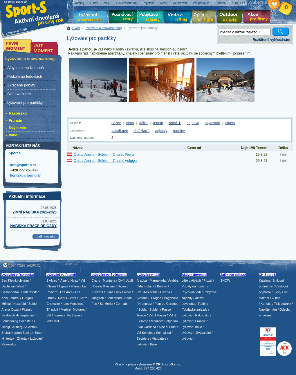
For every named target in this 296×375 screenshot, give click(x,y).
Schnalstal (163, 332)
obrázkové (141, 131)
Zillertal (22, 338)
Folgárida (171, 321)
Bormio (162, 286)
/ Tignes (62, 286)
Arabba (173, 280)
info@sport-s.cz (23, 165)
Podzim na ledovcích (24, 76)
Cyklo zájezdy (205, 17)
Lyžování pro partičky (25, 102)
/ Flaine (74, 286)
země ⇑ (175, 123)
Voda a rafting (178, 17)
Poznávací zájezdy (123, 17)
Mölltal (6, 303)
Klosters (97, 292)
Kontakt (266, 303)
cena (130, 123)
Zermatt (121, 303)
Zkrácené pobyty (21, 85)
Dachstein (26, 321)
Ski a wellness (19, 94)
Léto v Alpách (191, 280)
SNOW (225, 280)
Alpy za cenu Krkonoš (25, 68)
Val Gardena (147, 327)
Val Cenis (73, 315)
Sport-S (15, 153)
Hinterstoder (30, 292)
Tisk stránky (282, 303)
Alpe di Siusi (167, 327)
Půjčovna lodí (191, 292)
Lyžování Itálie (147, 344)
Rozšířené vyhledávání (271, 40)
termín (158, 123)
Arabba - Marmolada (151, 280)
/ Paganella (170, 298)
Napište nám (268, 309)
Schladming (10, 321)
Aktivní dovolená (231, 17)
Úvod (76, 28)
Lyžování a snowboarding (104, 28)
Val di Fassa (157, 315)
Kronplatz (145, 303)
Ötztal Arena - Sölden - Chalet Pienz (104, 154)
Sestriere (143, 338)
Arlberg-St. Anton (24, 327)
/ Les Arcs (65, 292)
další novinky (46, 236)
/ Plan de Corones (165, 303)
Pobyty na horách (194, 286)
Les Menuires (73, 303)
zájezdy (161, 131)
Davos (122, 286)
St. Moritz (106, 303)
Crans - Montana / (104, 280)
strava (230, 123)
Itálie (13, 135)
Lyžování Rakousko (196, 315)
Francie (15, 120)
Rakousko (18, 113)
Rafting (203, 303)
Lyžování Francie (194, 321)
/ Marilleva (156, 321)
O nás (276, 298)
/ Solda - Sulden (148, 309)
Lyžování (91, 17)
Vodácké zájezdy (195, 309)
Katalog (264, 280)
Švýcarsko (18, 128)
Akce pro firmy (258, 17)
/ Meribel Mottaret (72, 309)
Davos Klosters (104, 286)
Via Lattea (159, 338)
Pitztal (26, 309)
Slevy (277, 292)
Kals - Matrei (10, 298)
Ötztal (15, 309)
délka (143, 123)
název (116, 123)
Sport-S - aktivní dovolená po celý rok (38, 12)
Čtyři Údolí (125, 280)
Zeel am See (32, 332)
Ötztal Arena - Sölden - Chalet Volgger (106, 160)
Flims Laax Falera (118, 292)
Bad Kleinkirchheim (15, 280)
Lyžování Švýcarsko (196, 332)
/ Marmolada (145, 286)
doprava (193, 123)
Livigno (156, 298)
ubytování (212, 123)
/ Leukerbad (113, 298)
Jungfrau (97, 298)
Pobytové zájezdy (151, 17)
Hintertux (7, 338)
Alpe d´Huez (69, 280)
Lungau (27, 298)
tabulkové (119, 131)
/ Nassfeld (19, 303)
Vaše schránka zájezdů (279, 5)
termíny (179, 131)
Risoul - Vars (67, 298)
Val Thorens (54, 315)
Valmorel (52, 321)
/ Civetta (164, 292)
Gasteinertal (10, 292)
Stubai (5, 332)
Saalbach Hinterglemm (17, 315)
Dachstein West (12, 286)
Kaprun (16, 332)
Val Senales (145, 332)
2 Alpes (51, 280)
